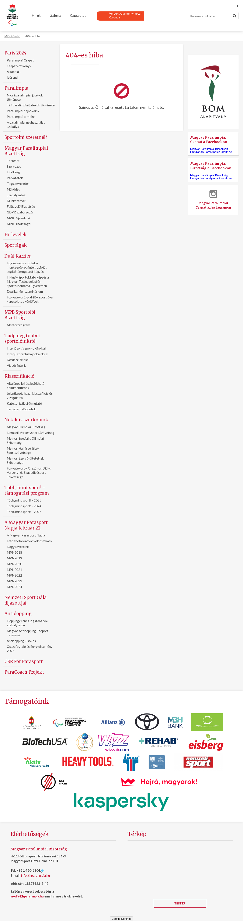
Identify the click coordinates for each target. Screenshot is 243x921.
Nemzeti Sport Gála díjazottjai (25, 600)
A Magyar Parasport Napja (26, 535)
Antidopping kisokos (21, 641)
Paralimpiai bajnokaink (23, 111)
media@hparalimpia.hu (27, 896)
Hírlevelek (15, 234)
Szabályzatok (16, 195)
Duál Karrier (17, 256)
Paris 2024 (15, 53)
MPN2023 (14, 581)
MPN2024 (14, 587)
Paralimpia (16, 88)
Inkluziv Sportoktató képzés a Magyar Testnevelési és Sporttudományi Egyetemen (28, 281)
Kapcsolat (78, 15)
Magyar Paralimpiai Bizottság (26, 150)
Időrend (12, 77)
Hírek (36, 15)
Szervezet (14, 166)
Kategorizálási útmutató (24, 403)
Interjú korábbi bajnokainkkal (27, 354)
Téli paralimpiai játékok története (31, 105)
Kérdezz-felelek (18, 360)
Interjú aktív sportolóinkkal (26, 348)
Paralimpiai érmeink (21, 116)
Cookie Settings (121, 918)
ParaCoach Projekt (24, 672)
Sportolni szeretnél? (25, 137)
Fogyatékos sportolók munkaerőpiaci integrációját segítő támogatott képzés (27, 267)
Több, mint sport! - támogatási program (26, 490)
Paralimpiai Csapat (20, 60)
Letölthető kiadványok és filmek (29, 541)
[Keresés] (213, 16)
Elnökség (13, 172)
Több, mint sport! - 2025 (24, 500)
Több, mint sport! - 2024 (24, 506)
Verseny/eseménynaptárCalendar (125, 15)
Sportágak (15, 245)
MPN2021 (14, 569)
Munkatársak (16, 201)
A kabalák (14, 72)
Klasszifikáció (19, 376)
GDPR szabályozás (20, 212)
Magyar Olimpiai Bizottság (26, 427)
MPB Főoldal (12, 36)
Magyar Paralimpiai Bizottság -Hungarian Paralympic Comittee (211, 150)
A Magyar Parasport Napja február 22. (26, 525)
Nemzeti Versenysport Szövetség (30, 433)
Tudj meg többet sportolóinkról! (22, 338)
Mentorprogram (18, 325)
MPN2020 (14, 564)
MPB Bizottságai (19, 224)
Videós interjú (17, 365)
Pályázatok (15, 178)
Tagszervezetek (18, 183)
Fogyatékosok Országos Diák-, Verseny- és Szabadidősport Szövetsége (29, 472)
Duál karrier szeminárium (25, 291)
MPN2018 (14, 552)
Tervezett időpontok (21, 409)
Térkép (180, 903)
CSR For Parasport (23, 661)
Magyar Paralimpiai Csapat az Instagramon (213, 199)
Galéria (55, 15)
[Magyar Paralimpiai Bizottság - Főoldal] (12, 15)
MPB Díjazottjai (18, 218)
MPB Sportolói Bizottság (19, 314)
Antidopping (18, 613)
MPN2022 (14, 575)
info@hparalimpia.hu (35, 875)
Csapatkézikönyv (19, 66)
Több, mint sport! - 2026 (24, 512)
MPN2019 (14, 558)
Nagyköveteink (18, 547)
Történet (13, 161)
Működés (13, 189)
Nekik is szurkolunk (26, 419)
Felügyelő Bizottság (21, 206)
